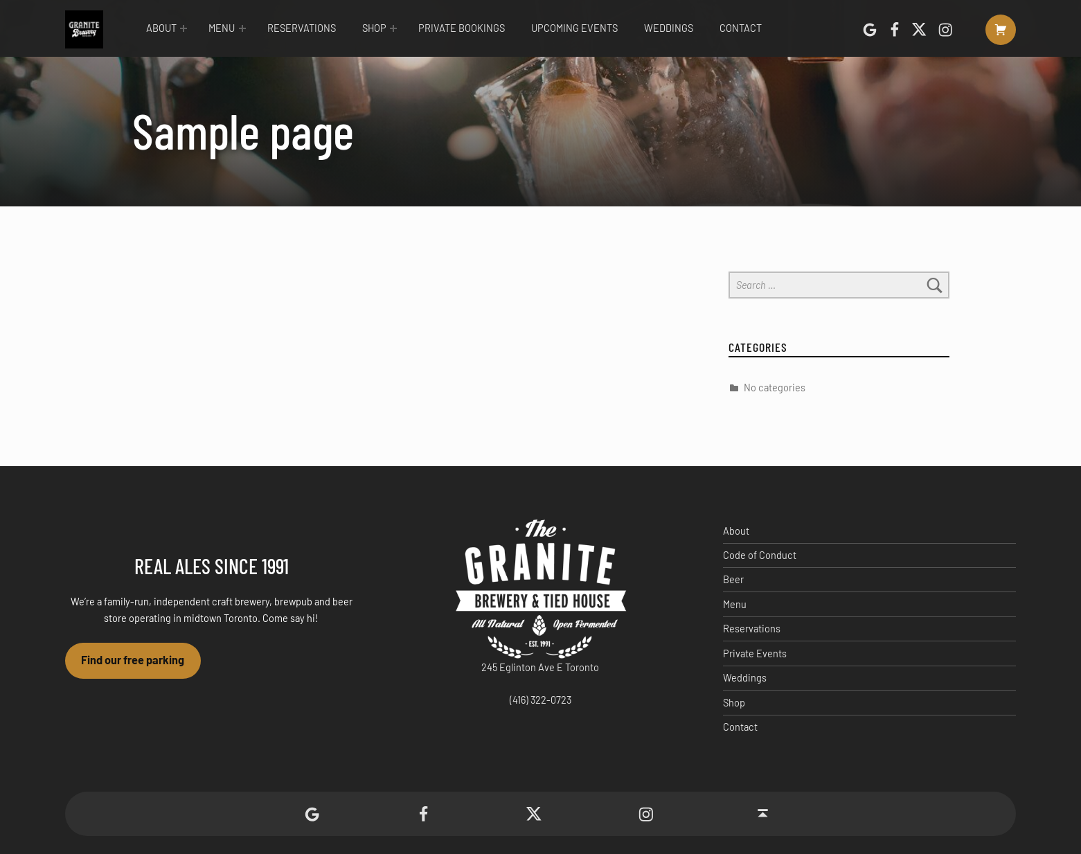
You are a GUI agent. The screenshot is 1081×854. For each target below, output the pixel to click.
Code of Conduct (759, 555)
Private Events (755, 653)
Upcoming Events (574, 28)
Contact (741, 28)
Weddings (668, 28)
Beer (733, 579)
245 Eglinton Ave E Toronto (540, 667)
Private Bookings (461, 28)
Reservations (301, 28)
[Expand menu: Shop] (393, 28)
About (161, 28)
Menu (221, 28)
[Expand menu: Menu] (242, 28)
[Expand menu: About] (183, 28)
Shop (374, 28)
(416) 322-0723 (540, 700)
